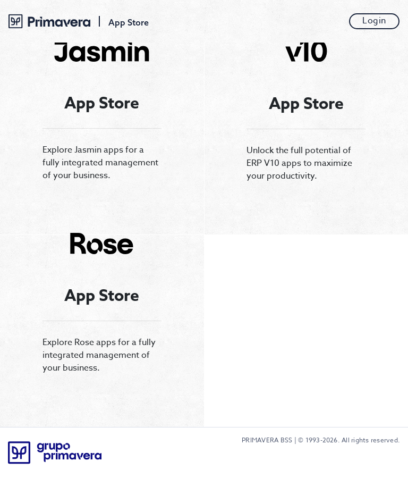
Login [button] (374, 21)
